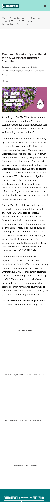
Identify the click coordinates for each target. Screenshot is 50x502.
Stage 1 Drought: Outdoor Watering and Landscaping (26, 375)
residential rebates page (23, 300)
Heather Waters (10, 67)
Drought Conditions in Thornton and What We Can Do (26, 420)
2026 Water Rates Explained (25, 466)
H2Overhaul (10, 71)
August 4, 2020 (30, 67)
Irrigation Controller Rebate (26, 71)
